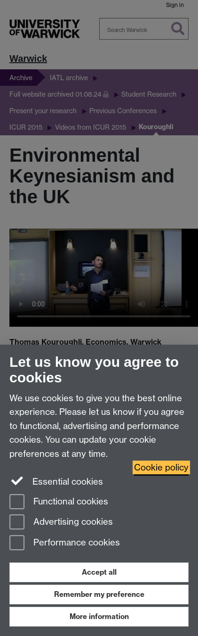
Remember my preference (99, 594)
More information (99, 616)
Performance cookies (64, 543)
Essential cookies (56, 481)
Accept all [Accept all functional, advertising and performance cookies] (99, 572)
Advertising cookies (61, 522)
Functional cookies (58, 502)
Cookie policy (161, 467)
